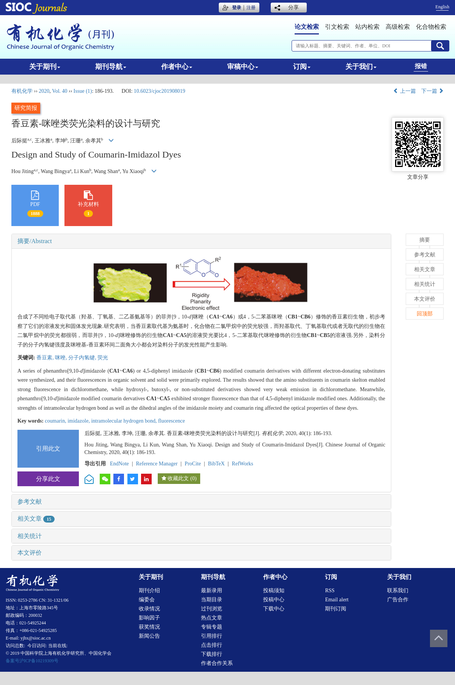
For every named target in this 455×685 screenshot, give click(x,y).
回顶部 (425, 314)
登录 (236, 7)
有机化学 (22, 91)
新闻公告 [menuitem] (149, 636)
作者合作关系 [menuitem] (217, 663)
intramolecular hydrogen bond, (124, 421)
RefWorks (242, 464)
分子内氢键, (82, 357)
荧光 (102, 357)
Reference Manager (156, 464)
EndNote (119, 464)
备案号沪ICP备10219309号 (32, 660)
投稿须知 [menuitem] (273, 590)
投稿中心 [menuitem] (273, 599)
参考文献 (29, 501)
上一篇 (404, 91)
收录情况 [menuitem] (149, 609)
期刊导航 (110, 66)
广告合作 (397, 599)
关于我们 (361, 66)
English (442, 6)
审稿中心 (242, 66)
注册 (251, 7)
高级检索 (398, 26)
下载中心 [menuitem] (273, 609)
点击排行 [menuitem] (211, 645)
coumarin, (56, 421)
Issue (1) (83, 91)
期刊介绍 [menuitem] (149, 590)
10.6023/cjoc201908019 (159, 91)
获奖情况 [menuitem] (149, 627)
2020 (44, 91)
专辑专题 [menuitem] (211, 627)
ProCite (193, 464)
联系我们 (397, 590)
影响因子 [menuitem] (149, 618)
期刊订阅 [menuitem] (335, 609)
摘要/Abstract (34, 241)
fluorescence (171, 421)
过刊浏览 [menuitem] (211, 609)
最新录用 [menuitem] (211, 590)
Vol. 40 (59, 91)
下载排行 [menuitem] (211, 654)
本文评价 (29, 552)
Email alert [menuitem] (336, 599)
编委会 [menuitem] (147, 599)
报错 (421, 66)
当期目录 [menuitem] (211, 599)
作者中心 (176, 66)
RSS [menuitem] (329, 590)
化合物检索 (431, 26)
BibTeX (216, 464)
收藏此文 (178, 478)
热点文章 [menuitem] (211, 618)
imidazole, (79, 421)
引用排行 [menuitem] (211, 636)
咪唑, (61, 357)
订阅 (302, 66)
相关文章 (36, 518)
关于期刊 (44, 66)
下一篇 (432, 91)
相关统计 (29, 536)
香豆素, (45, 357)
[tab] (201, 241)
